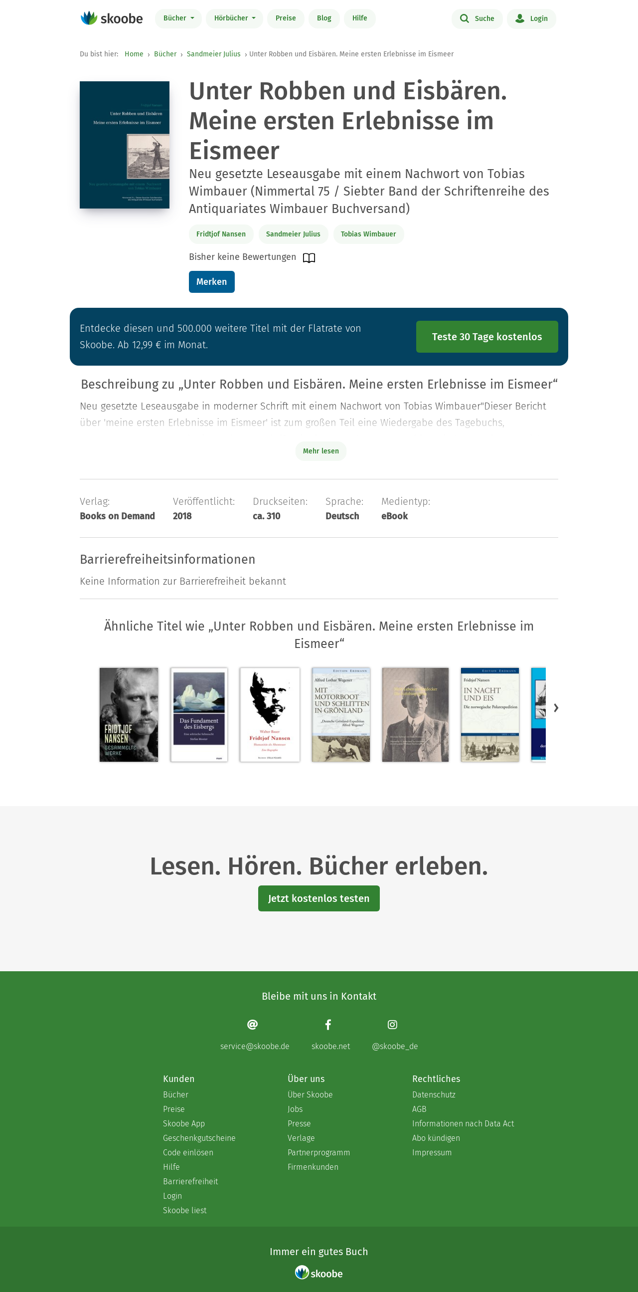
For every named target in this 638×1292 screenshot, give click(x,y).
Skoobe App (184, 1123)
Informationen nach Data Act (463, 1123)
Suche (477, 18)
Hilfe (359, 18)
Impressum (432, 1152)
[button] (556, 707)
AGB (419, 1109)
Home (134, 54)
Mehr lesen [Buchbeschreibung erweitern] (321, 451)
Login (531, 18)
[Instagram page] (395, 1035)
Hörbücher (232, 18)
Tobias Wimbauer (368, 234)
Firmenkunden (313, 1167)
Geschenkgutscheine (199, 1138)
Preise (286, 18)
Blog (324, 18)
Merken (211, 281)
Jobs (295, 1109)
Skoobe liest (184, 1210)
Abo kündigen (436, 1138)
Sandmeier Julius (214, 54)
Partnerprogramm (319, 1152)
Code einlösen (188, 1152)
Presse (299, 1123)
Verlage (301, 1138)
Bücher (175, 18)
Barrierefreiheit (190, 1181)
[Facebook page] (331, 1035)
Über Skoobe (310, 1094)
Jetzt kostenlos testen (319, 898)
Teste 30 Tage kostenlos (487, 337)
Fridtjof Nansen (221, 234)
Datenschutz (434, 1094)
